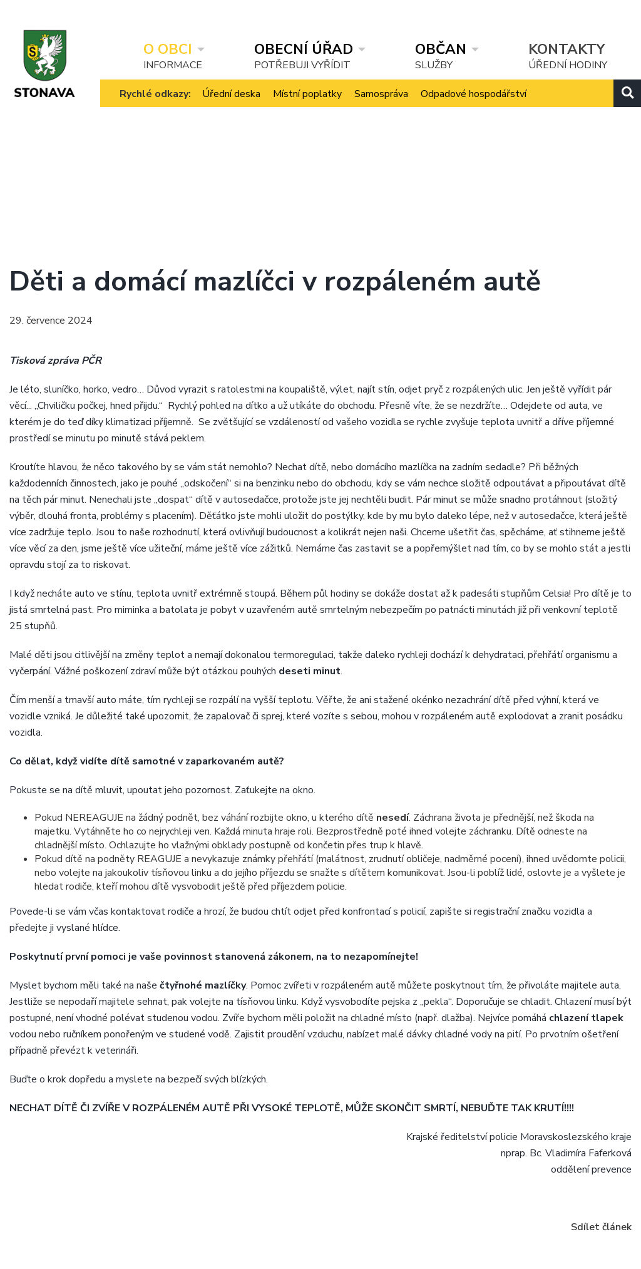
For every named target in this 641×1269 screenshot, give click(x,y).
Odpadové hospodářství (473, 106)
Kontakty (566, 48)
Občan (440, 48)
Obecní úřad (303, 48)
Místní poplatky (307, 106)
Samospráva (381, 106)
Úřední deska (231, 106)
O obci (167, 48)
